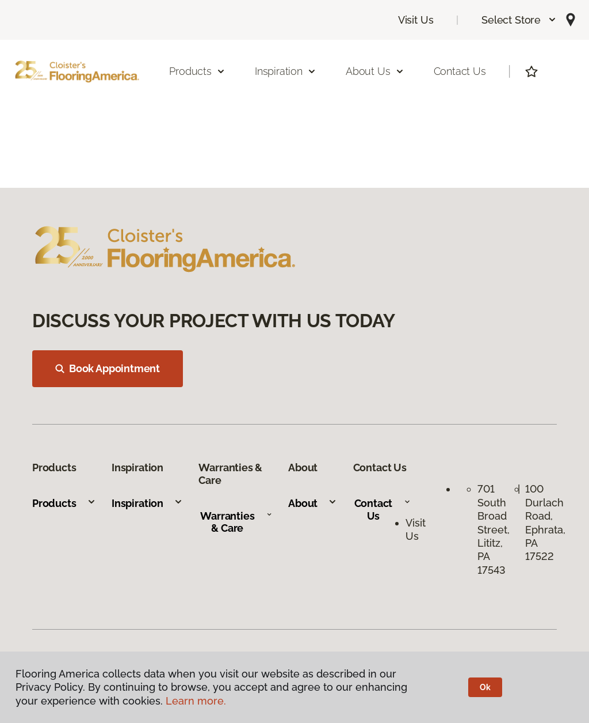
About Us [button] (375, 71)
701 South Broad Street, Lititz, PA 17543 (494, 529)
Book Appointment (107, 368)
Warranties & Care (236, 522)
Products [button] (197, 71)
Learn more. (196, 701)
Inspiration (147, 503)
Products (64, 503)
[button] (519, 20)
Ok (485, 687)
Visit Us (416, 20)
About (312, 503)
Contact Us (460, 71)
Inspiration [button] (285, 71)
